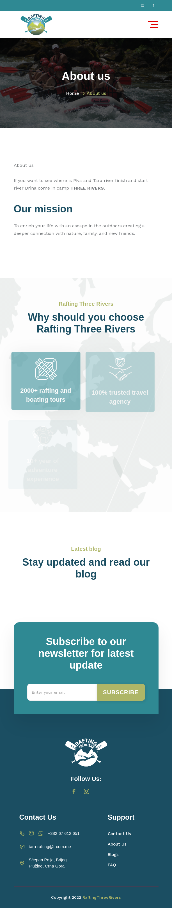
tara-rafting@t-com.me (50, 846)
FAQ (112, 864)
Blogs (113, 854)
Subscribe (121, 692)
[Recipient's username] (62, 692)
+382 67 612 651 (64, 833)
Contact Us (119, 833)
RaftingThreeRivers (101, 897)
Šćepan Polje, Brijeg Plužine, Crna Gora (48, 862)
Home (72, 93)
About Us (117, 844)
